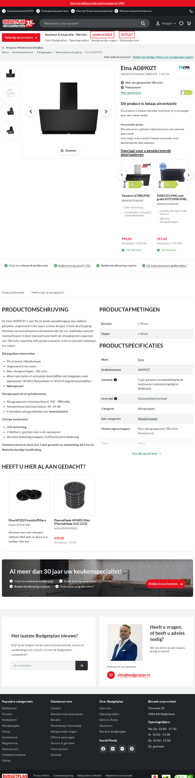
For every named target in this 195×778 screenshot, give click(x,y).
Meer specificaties (131, 92)
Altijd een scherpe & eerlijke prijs (136, 11)
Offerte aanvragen (63, 737)
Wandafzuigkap (147, 418)
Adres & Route (108, 719)
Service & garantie (63, 743)
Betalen (56, 719)
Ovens (6, 731)
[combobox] (94, 23)
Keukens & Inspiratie (59, 34)
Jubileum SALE (102, 34)
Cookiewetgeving (63, 775)
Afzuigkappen (10, 725)
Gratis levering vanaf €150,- (20, 11)
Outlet (6, 760)
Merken (81, 34)
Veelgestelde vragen (104, 40)
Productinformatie (13, 292)
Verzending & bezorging (66, 725)
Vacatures (106, 725)
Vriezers (7, 714)
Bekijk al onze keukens (163, 583)
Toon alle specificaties (144, 453)
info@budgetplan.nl (134, 675)
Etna (141, 359)
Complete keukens (14, 754)
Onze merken (59, 749)
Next (188, 175)
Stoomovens (10, 737)
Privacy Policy (41, 775)
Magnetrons (10, 743)
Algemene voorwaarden (118, 775)
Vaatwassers (10, 749)
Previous (122, 175)
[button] (166, 23)
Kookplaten (9, 719)
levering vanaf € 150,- (74, 265)
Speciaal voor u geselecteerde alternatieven (146, 153)
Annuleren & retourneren (67, 714)
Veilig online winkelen (89, 775)
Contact (56, 708)
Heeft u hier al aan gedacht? (48, 292)
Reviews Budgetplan (112, 731)
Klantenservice (129, 40)
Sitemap (56, 754)
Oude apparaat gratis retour (55, 11)
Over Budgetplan (56, 40)
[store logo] (19, 23)
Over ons (105, 708)
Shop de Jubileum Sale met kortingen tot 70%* (97, 3)
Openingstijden (79, 40)
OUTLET (127, 34)
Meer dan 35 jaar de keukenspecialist (94, 11)
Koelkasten (9, 708)
